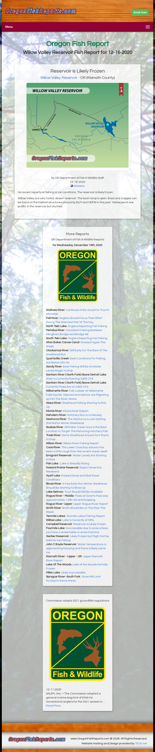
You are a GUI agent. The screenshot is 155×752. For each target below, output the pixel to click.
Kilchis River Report (75, 411)
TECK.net (141, 743)
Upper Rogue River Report (90, 504)
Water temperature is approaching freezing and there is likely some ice (76, 548)
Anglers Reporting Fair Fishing (87, 326)
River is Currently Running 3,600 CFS (69, 378)
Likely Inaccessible (73, 572)
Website (79, 186)
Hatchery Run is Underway (84, 415)
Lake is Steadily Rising (74, 463)
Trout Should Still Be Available (83, 491)
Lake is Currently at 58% (78, 520)
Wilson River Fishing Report (81, 443)
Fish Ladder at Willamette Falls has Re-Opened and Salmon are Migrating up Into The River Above (77, 394)
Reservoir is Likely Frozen (89, 524)
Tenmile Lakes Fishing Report (85, 516)
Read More (53, 705)
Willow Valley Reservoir (58, 78)
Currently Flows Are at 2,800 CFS (67, 386)
